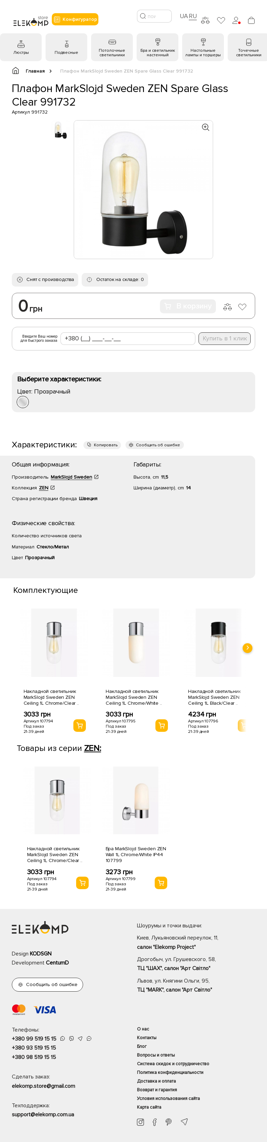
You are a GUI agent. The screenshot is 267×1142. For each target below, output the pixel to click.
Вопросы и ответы (156, 1055)
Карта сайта (149, 1107)
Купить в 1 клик (225, 338)
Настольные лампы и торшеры (203, 53)
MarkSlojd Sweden (71, 477)
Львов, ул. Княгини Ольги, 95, (196, 986)
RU (193, 16)
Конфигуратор (75, 19)
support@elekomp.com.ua (43, 1114)
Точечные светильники (248, 53)
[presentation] (247, 648)
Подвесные (66, 52)
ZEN (43, 488)
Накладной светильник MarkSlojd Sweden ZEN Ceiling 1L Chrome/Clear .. (51, 697)
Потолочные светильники (112, 53)
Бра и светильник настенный (157, 53)
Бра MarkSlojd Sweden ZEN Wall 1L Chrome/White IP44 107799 (136, 854)
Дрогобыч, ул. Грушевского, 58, (196, 964)
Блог (142, 1046)
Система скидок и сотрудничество (173, 1064)
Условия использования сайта (168, 1098)
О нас (143, 1029)
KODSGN (40, 953)
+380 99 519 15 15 (34, 1038)
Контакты (146, 1038)
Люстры (21, 52)
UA (184, 16)
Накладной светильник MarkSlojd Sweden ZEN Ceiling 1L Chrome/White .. (134, 697)
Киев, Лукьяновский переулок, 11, (196, 943)
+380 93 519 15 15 (34, 1047)
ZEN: (92, 748)
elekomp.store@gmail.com (43, 1086)
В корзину (188, 306)
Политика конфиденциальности (170, 1072)
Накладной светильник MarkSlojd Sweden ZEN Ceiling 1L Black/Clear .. (214, 697)
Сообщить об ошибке (158, 445)
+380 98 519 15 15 (34, 1057)
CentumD (57, 962)
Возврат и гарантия (157, 1090)
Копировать (106, 445)
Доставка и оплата (156, 1081)
